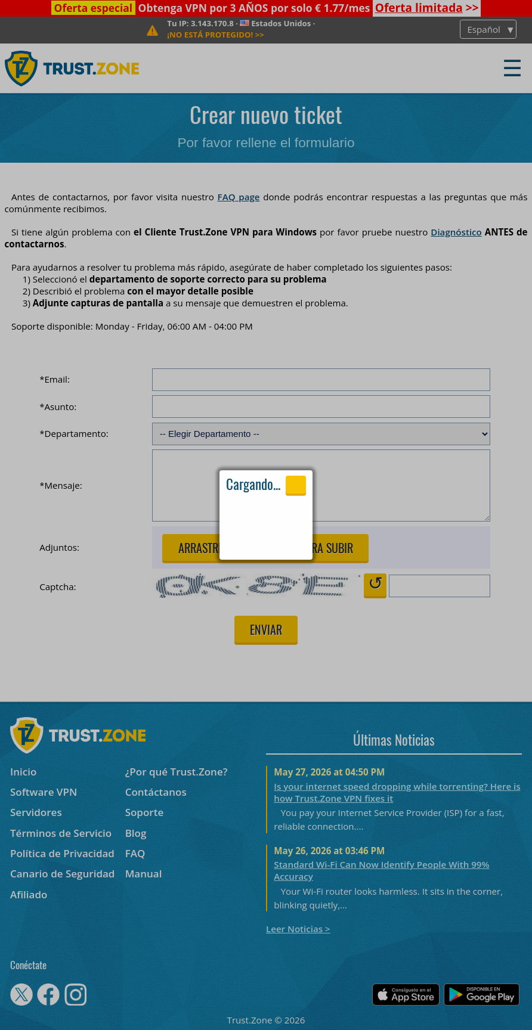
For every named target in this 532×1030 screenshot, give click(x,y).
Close (296, 484)
